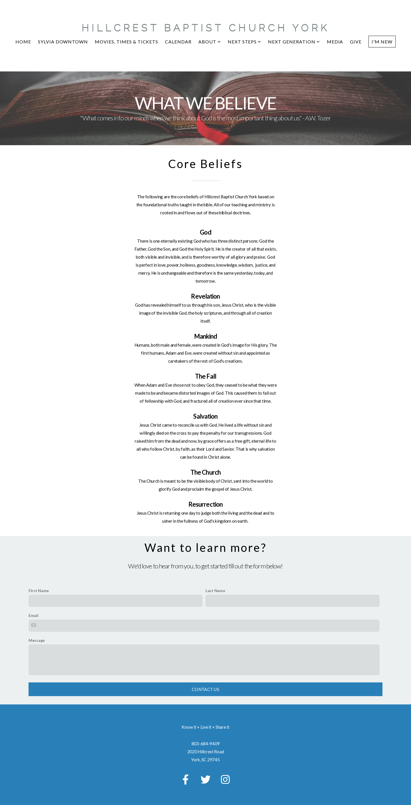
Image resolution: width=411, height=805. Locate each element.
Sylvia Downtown (63, 41)
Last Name (215, 590)
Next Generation (294, 41)
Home (23, 41)
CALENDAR (178, 41)
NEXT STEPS (244, 41)
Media (335, 41)
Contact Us (205, 689)
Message (37, 640)
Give (356, 41)
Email (34, 615)
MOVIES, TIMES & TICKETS (126, 41)
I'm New (382, 41)
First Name (39, 590)
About (209, 41)
